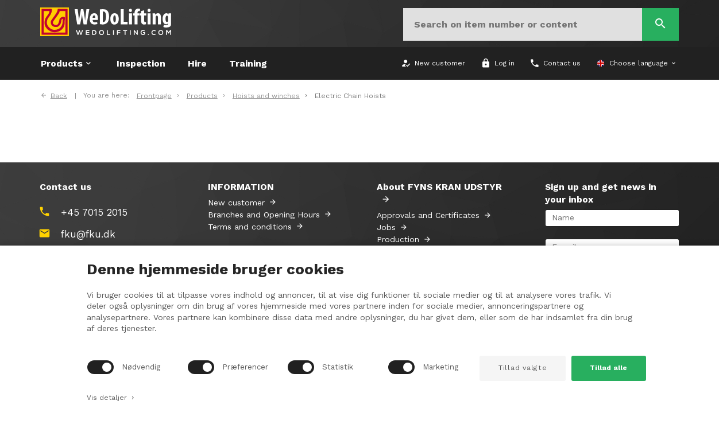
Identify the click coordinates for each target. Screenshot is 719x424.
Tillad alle (608, 368)
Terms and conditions (250, 226)
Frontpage (154, 95)
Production (398, 239)
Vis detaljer (110, 396)
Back (59, 95)
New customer (236, 202)
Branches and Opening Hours (264, 214)
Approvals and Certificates (428, 215)
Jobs (386, 227)
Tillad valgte (522, 368)
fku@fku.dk (88, 234)
